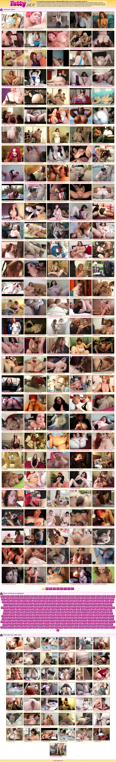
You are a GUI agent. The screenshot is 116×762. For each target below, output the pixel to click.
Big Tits (59, 616)
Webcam (39, 599)
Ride (91, 602)
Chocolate (25, 619)
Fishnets (90, 621)
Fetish (95, 621)
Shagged (16, 604)
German (60, 602)
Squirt (97, 599)
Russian (93, 596)
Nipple (42, 604)
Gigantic (80, 604)
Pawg (69, 619)
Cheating (19, 619)
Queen (68, 613)
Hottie (99, 619)
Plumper (73, 613)
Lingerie (93, 627)
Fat (48, 596)
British (4, 619)
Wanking (70, 602)
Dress (65, 619)
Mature (17, 596)
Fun (74, 621)
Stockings (87, 599)
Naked (57, 613)
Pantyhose (86, 604)
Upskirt (63, 613)
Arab (96, 610)
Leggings (35, 627)
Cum (107, 613)
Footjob (85, 621)
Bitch (95, 616)
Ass (59, 610)
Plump (107, 602)
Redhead (112, 607)
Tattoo (48, 613)
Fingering (58, 621)
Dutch (89, 624)
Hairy (40, 596)
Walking (46, 616)
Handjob (111, 619)
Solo (73, 599)
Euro (76, 624)
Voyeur (104, 596)
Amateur (31, 621)
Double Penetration (108, 624)
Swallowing (46, 610)
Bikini (67, 616)
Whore (39, 613)
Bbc (82, 599)
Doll (103, 602)
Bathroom (87, 607)
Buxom (59, 604)
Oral (32, 604)
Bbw (32, 596)
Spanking (63, 607)
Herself (41, 621)
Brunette (9, 619)
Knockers (6, 610)
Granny (3, 596)
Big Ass (99, 596)
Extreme (58, 607)
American (27, 610)
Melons (17, 627)
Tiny (83, 596)
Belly (41, 616)
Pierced (74, 607)
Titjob (53, 613)
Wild (78, 610)
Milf (34, 599)
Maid (102, 627)
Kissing (79, 613)
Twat (78, 607)
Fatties (3, 621)
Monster (40, 607)
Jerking (53, 621)
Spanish (40, 610)
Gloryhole (5, 624)
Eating (21, 604)
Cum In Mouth (84, 610)
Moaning (63, 624)
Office (3, 599)
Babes (110, 610)
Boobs (83, 616)
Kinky (35, 607)
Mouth (91, 610)
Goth (16, 624)
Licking (87, 627)
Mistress (57, 624)
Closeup (78, 596)
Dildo (74, 610)
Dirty (35, 613)
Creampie (53, 596)
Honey (89, 619)
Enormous (49, 602)
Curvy (8, 602)
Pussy (30, 599)
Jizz (25, 624)
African (59, 596)
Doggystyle (25, 613)
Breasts (106, 616)
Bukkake (36, 604)
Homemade (83, 619)
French (99, 624)
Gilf (39, 602)
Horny (94, 619)
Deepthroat (5, 616)
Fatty (74, 619)
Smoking (37, 619)
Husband (8, 621)
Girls (106, 621)
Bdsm (92, 599)
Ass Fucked (52, 599)
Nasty (54, 602)
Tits (99, 602)
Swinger (27, 604)
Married (106, 627)
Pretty (43, 602)
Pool (100, 610)
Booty (30, 602)
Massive (76, 627)
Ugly (75, 602)
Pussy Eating (24, 607)
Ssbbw (87, 596)
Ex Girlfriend (70, 624)
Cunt (104, 604)
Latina (61, 627)
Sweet (46, 604)
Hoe (78, 619)
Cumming (80, 602)
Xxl (66, 610)
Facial (84, 624)
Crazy (102, 599)
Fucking (70, 621)
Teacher (24, 616)
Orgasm (77, 599)
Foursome (12, 616)
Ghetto (106, 607)
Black (74, 604)
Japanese (26, 596)
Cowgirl (18, 616)
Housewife (105, 619)
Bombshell (90, 616)
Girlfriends (112, 621)
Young (36, 596)
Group (21, 624)
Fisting (107, 599)
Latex (56, 627)
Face (52, 624)
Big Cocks (6, 613)
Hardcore (46, 621)
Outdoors (11, 627)
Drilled (94, 624)
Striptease (93, 604)
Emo (80, 624)
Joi (58, 630)
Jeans (36, 621)
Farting (99, 604)
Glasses (12, 624)
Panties (59, 599)
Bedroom (36, 616)
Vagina (64, 604)
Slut (49, 607)
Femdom (101, 621)
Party (62, 610)
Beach (21, 610)
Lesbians (81, 627)
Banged (41, 627)
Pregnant (96, 613)
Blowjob (91, 613)
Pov (111, 613)
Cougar (8, 599)
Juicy (30, 627)
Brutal (18, 602)
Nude (93, 607)
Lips (98, 627)
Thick (17, 607)
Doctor (34, 624)
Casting (60, 619)
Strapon (105, 610)
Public (95, 602)
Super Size (24, 602)
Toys (63, 616)
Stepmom (65, 596)
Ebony (35, 602)
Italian (25, 621)
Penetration (53, 604)
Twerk (70, 610)
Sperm (13, 599)
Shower (18, 613)
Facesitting (47, 624)
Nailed (5, 604)
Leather (66, 627)
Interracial (19, 621)
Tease (111, 602)
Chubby (32, 619)
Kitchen (47, 627)
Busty (3, 602)
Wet (18, 610)
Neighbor (40, 624)
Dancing (103, 613)
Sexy (53, 607)
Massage (112, 627)
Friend (64, 621)
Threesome (12, 607)
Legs (71, 627)
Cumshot (109, 604)
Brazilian (111, 616)
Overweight (4, 607)
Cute (102, 607)
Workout (70, 604)
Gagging (79, 621)
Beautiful (29, 616)
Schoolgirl (45, 599)
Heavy (30, 607)
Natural (86, 602)
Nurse (30, 613)
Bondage (78, 616)
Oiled (44, 613)
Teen (21, 596)
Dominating (4, 627)
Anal (8, 596)
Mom (45, 596)
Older (108, 596)
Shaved (43, 619)
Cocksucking (53, 619)
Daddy (68, 599)
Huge (63, 599)
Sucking (19, 599)
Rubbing (13, 610)
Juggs (29, 624)
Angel (64, 602)
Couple (100, 616)
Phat (69, 607)
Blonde (72, 616)
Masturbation (23, 627)
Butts (97, 607)
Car (14, 619)
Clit (47, 619)
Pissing (13, 602)
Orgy (82, 607)
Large (51, 627)
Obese (10, 604)
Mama (12, 596)
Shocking (53, 610)
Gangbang (71, 596)
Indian (14, 621)
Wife (45, 607)
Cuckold (25, 599)
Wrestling (33, 610)
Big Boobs (52, 616)
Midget (112, 599)
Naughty (12, 613)
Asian (113, 596)
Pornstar (84, 613)
